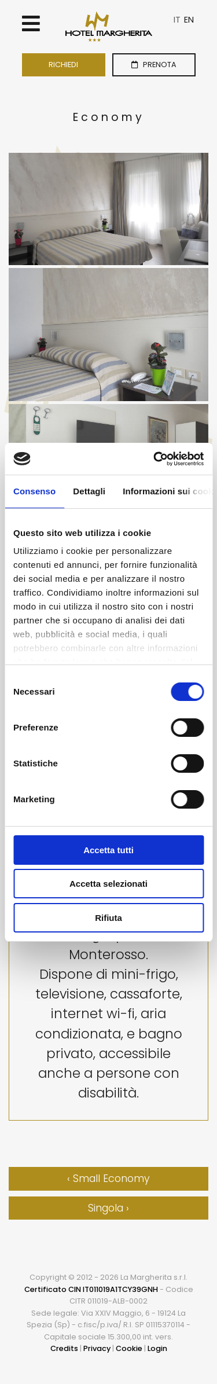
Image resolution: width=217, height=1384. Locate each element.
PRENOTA (153, 64)
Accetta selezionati (108, 884)
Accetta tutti (108, 850)
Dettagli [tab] (89, 491)
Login (157, 1348)
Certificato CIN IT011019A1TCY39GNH (91, 1289)
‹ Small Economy (108, 1178)
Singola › (108, 1208)
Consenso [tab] (34, 491)
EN (189, 19)
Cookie (129, 1348)
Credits (64, 1348)
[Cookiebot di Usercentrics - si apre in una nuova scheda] (154, 459)
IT (177, 19)
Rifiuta (108, 918)
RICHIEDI (63, 64)
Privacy (97, 1348)
